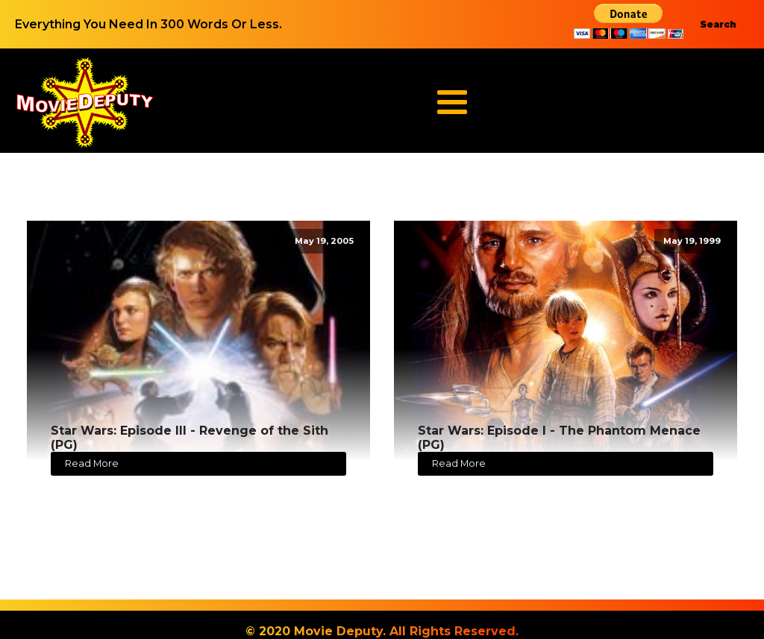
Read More (92, 463)
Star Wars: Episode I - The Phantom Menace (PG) (559, 438)
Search (718, 24)
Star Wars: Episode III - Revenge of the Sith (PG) (189, 438)
